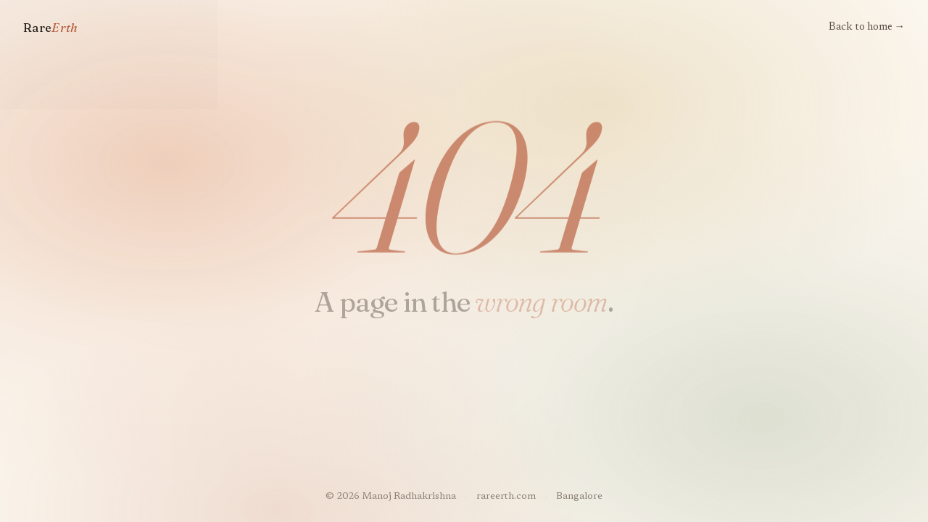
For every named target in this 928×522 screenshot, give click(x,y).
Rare (50, 27)
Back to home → (867, 27)
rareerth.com (506, 497)
